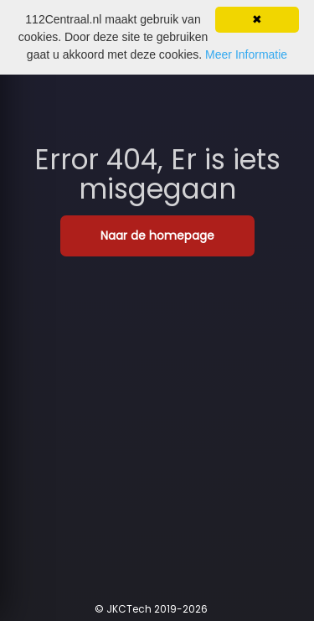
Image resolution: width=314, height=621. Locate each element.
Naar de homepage (157, 235)
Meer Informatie (246, 54)
